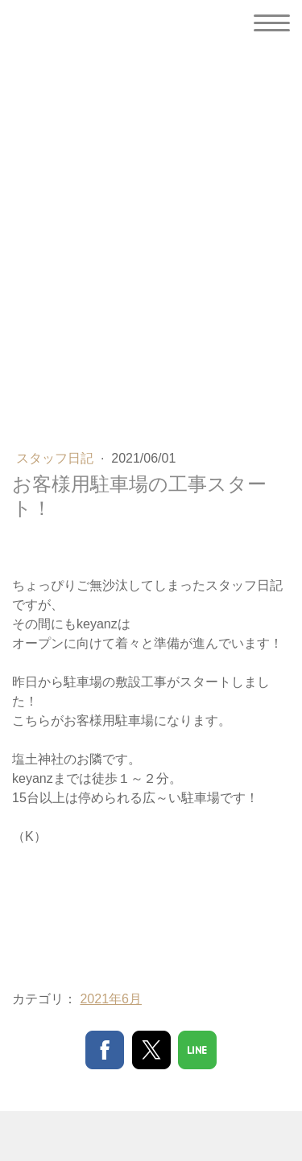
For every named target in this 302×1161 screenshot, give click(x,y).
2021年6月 (111, 999)
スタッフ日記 (56, 458)
